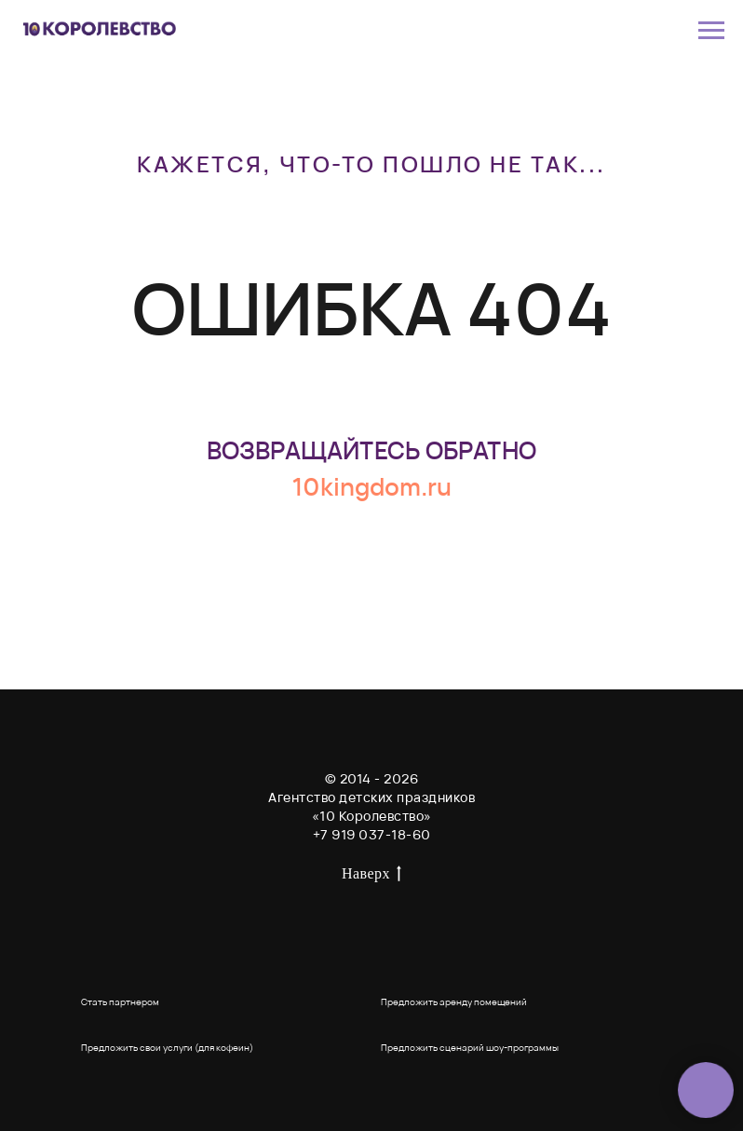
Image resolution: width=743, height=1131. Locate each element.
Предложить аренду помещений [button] (454, 1001)
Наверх (371, 874)
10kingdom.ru (371, 486)
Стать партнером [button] (120, 1001)
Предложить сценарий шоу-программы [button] (470, 1047)
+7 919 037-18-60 (372, 834)
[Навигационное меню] (711, 30)
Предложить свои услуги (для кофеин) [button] (167, 1047)
